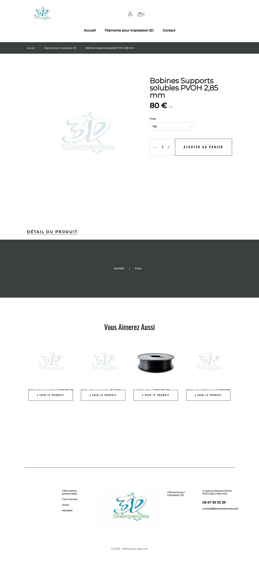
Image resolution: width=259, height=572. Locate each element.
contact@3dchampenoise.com (220, 508)
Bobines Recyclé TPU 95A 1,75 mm (155, 390)
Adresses (67, 510)
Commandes (69, 499)
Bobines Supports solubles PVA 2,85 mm (103, 391)
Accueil (90, 30)
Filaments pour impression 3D (129, 30)
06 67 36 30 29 (214, 502)
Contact (169, 30)
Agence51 (142, 548)
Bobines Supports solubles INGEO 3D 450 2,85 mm (50, 391)
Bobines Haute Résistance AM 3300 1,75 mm (208, 391)
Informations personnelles (69, 492)
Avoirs (65, 504)
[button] (130, 14)
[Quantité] (161, 147)
